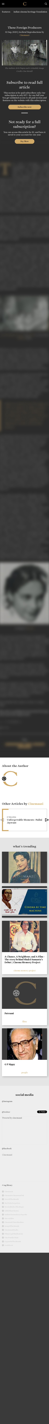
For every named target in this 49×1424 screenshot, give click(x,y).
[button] (47, 820)
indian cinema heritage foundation (30, 11)
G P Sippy (10, 1064)
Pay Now (24, 141)
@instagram (7, 1101)
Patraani (9, 1013)
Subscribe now (24, 107)
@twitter (6, 1112)
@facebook (6, 1148)
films (24, 1021)
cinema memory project (25, 970)
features (6, 11)
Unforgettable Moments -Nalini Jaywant (24, 821)
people (24, 1072)
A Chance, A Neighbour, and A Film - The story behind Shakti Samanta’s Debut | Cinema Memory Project (24, 959)
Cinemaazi (24, 35)
